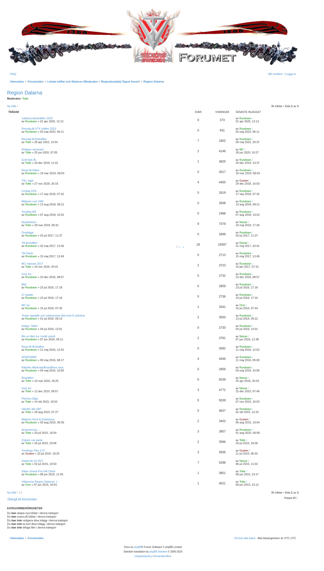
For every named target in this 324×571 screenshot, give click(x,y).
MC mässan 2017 (32, 263)
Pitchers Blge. (30, 398)
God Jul (26, 273)
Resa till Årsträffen (33, 346)
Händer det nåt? (32, 408)
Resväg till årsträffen (34, 139)
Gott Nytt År (29, 159)
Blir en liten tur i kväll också (38, 336)
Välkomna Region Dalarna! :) (39, 481)
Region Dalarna (24, 92)
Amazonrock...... (32, 429)
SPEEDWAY (29, 357)
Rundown (31, 121)
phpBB (137, 547)
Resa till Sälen (30, 170)
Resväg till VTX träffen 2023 (39, 128)
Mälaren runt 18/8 (32, 201)
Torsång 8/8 (29, 211)
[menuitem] (13, 73)
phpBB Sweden (158, 551)
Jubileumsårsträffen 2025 (37, 118)
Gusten (243, 180)
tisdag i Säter (30, 325)
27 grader (27, 294)
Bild (24, 284)
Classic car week (32, 440)
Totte (25, 98)
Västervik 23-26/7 (32, 460)
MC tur (26, 305)
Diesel (243, 242)
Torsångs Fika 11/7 (33, 450)
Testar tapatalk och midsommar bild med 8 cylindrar (53, 315)
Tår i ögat (27, 180)
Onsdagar (28, 232)
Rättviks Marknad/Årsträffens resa (42, 367)
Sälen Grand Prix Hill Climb (38, 471)
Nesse (243, 222)
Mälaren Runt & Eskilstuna (38, 419)
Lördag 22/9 (29, 190)
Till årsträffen (29, 242)
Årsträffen (28, 377)
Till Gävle (27, 253)
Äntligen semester (33, 149)
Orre (242, 305)
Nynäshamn (29, 222)
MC (241, 149)
